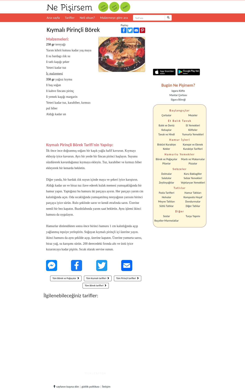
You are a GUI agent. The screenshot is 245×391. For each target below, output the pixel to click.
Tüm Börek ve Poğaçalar (65, 278)
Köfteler (192, 130)
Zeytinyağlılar (166, 182)
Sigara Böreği (178, 99)
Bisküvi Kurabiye (166, 144)
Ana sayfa (53, 18)
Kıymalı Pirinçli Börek (73, 30)
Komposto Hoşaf (193, 197)
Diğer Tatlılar (193, 206)
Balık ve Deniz (166, 125)
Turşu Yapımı (193, 216)
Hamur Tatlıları (192, 192)
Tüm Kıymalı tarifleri (97, 278)
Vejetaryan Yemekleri (193, 182)
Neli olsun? (87, 18)
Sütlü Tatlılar (166, 206)
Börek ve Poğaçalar (166, 159)
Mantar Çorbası (178, 95)
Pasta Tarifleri (166, 192)
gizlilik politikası (90, 386)
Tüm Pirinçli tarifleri (127, 278)
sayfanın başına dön (66, 386)
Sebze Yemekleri (193, 178)
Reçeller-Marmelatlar (166, 220)
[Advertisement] (96, 132)
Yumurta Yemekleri (193, 134)
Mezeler (193, 115)
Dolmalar (166, 173)
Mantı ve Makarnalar (193, 159)
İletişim (106, 386)
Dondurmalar (193, 201)
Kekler (166, 148)
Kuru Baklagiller (193, 173)
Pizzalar (193, 163)
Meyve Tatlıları (166, 201)
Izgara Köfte (178, 90)
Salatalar (166, 178)
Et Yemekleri (193, 125)
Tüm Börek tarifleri (96, 285)
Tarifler (69, 18)
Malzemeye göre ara (114, 18)
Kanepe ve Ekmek (193, 144)
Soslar (166, 216)
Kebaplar (167, 130)
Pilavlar (166, 163)
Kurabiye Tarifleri (193, 148)
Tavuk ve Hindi (166, 134)
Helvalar (166, 197)
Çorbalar (166, 115)
